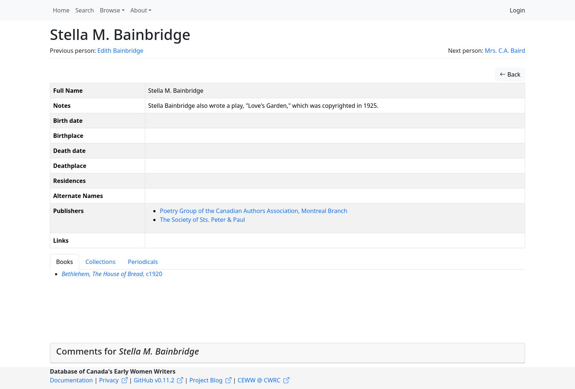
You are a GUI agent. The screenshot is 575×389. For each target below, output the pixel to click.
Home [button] (61, 10)
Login (517, 10)
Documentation (71, 380)
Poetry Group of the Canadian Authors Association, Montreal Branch (253, 211)
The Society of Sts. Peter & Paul (202, 220)
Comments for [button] (127, 351)
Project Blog (205, 380)
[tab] (287, 353)
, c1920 (112, 274)
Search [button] (85, 10)
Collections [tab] (100, 262)
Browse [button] (110, 10)
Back (510, 74)
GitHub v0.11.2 (154, 380)
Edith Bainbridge (120, 51)
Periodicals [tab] (143, 262)
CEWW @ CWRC (259, 380)
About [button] (139, 10)
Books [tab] (64, 262)
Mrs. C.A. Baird (505, 51)
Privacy (108, 380)
